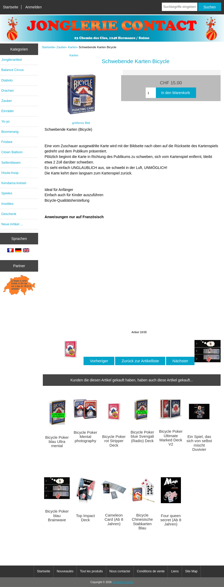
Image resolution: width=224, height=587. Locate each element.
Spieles (6, 193)
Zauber (61, 47)
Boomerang (10, 132)
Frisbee (7, 142)
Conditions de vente (150, 571)
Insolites (7, 204)
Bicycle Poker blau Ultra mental (57, 441)
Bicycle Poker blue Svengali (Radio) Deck (142, 436)
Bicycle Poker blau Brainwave (57, 515)
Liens (175, 571)
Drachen (7, 90)
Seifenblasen (11, 162)
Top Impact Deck (85, 518)
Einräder (7, 111)
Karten (72, 47)
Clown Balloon (12, 152)
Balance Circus (12, 70)
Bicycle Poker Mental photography (85, 436)
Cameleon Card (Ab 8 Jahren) (113, 519)
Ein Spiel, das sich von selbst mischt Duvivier (199, 443)
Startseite (10, 7)
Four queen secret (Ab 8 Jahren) (170, 520)
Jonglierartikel (11, 60)
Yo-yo (5, 121)
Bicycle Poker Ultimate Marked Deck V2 (170, 437)
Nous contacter (120, 571)
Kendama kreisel (13, 183)
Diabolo (7, 80)
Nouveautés (65, 571)
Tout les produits (91, 571)
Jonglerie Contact (123, 582)
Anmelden (33, 7)
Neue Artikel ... (12, 224)
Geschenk (8, 214)
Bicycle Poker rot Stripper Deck (114, 441)
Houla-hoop (10, 173)
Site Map (191, 571)
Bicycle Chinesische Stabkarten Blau (142, 521)
